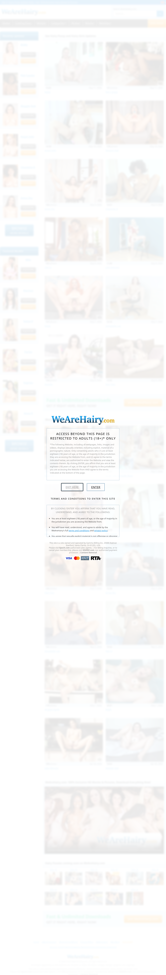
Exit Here (72, 487)
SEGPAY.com (88, 550)
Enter (95, 487)
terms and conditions (79, 530)
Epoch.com (64, 548)
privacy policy (100, 530)
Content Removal (88, 552)
